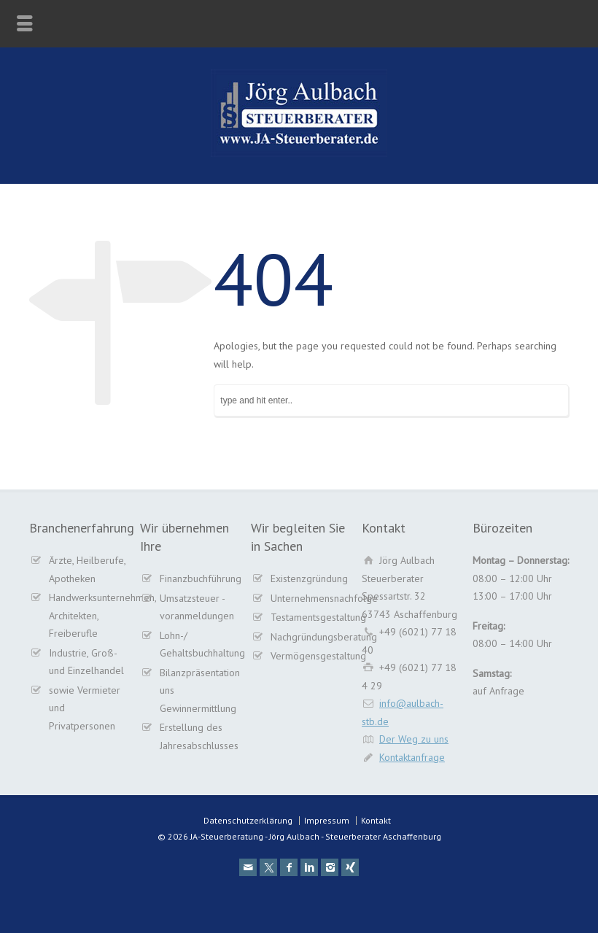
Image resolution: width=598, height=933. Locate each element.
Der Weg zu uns (413, 739)
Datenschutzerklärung (247, 820)
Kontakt (376, 820)
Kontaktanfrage (412, 757)
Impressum (326, 820)
